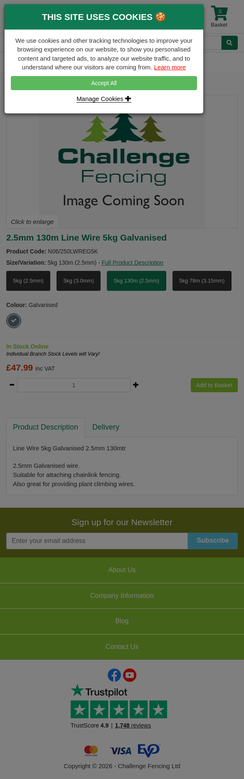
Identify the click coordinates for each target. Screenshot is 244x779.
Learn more (170, 67)
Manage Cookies (103, 98)
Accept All (103, 83)
